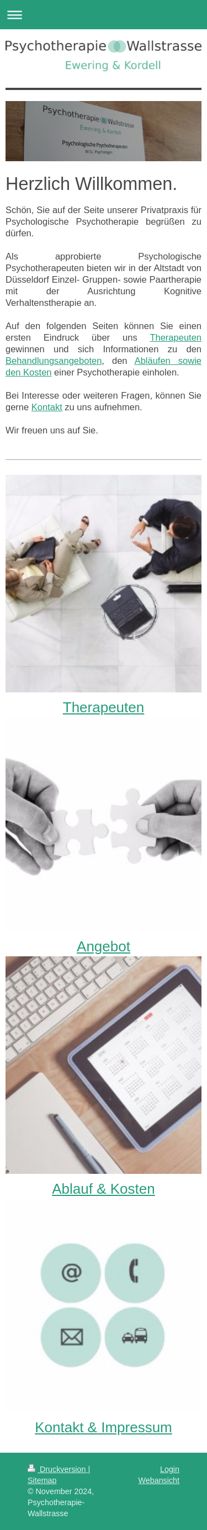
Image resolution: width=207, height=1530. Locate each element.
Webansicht (159, 1480)
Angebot (103, 946)
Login (169, 1469)
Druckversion (58, 1469)
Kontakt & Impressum (103, 1427)
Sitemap (42, 1480)
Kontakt (46, 407)
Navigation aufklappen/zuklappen (103, 15)
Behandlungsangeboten (54, 361)
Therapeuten (175, 337)
